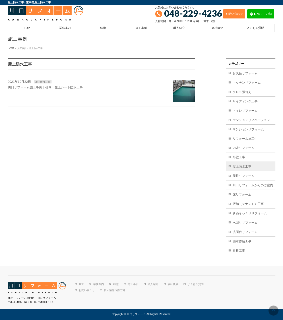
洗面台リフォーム (245, 232)
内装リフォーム (243, 148)
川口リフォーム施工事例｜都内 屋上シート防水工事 (45, 87)
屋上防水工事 (42, 82)
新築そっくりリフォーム (250, 213)
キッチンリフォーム (247, 82)
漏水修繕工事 (242, 241)
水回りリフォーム (245, 222)
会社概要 (173, 284)
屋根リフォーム (243, 176)
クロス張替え (242, 92)
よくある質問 (196, 284)
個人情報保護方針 (114, 290)
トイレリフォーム (245, 110)
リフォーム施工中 (245, 138)
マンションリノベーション (251, 120)
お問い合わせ (234, 14)
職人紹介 (153, 284)
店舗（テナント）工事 (248, 204)
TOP (81, 284)
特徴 (116, 284)
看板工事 (239, 250)
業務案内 (98, 284)
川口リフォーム (136, 314)
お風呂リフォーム (245, 73)
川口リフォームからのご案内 (253, 185)
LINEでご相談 (261, 14)
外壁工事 (239, 157)
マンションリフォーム (248, 129)
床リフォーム (242, 194)
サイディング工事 (245, 101)
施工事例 (133, 284)
